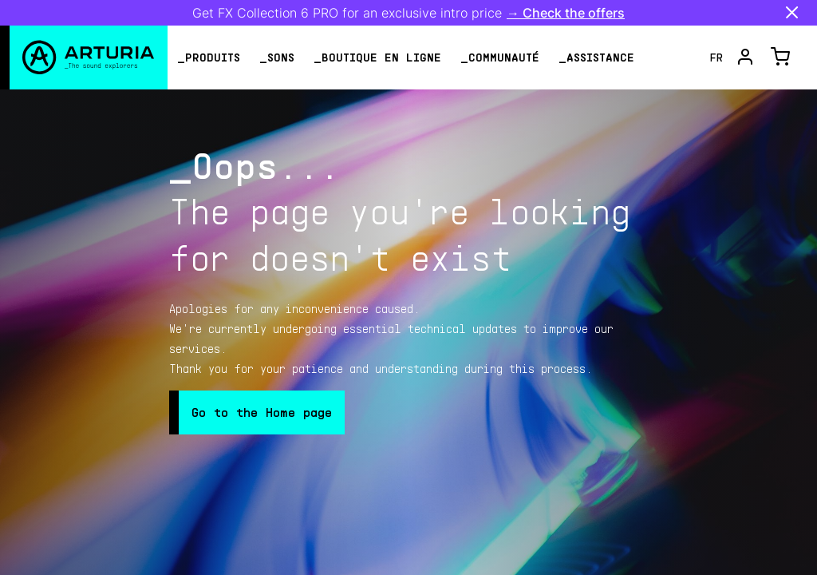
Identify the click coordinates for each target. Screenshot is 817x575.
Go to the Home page (261, 411)
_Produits (208, 57)
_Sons (276, 57)
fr (716, 57)
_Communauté (499, 57)
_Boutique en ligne (377, 57)
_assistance (596, 57)
